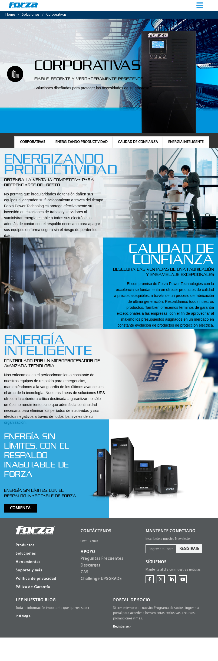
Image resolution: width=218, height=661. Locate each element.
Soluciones (26, 554)
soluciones (30, 15)
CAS (84, 572)
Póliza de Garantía (33, 587)
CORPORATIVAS (32, 142)
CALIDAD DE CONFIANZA (138, 142)
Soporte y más (29, 570)
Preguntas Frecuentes (102, 559)
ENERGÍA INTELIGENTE (186, 142)
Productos (25, 545)
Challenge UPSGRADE (101, 579)
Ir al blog (23, 616)
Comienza (20, 508)
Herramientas (28, 562)
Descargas (90, 566)
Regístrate (189, 549)
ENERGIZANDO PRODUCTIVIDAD (81, 142)
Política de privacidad (36, 579)
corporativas (56, 15)
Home (10, 15)
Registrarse (122, 626)
